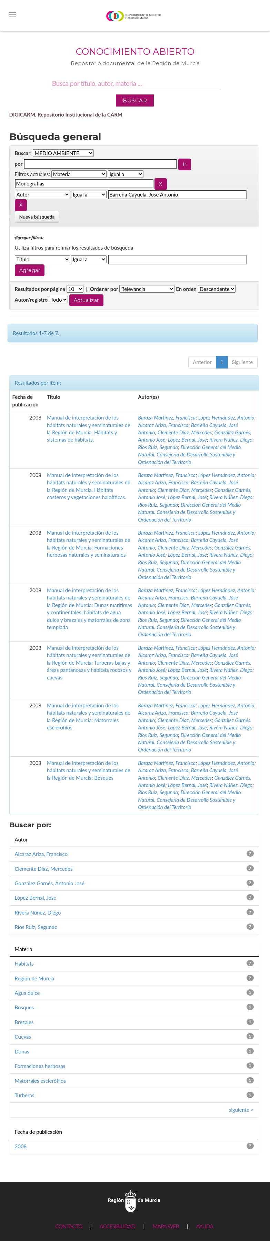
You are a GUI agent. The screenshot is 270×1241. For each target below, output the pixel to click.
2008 (21, 1146)
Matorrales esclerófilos (40, 1081)
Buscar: (23, 153)
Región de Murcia (34, 978)
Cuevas (23, 1036)
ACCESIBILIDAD (117, 1226)
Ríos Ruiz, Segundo (158, 447)
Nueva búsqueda (37, 217)
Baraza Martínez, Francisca (167, 417)
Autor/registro (31, 299)
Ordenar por (104, 289)
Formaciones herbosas (40, 1066)
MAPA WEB (165, 1226)
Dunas (22, 1051)
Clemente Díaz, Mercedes (185, 432)
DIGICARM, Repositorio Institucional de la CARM (66, 114)
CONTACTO (68, 1226)
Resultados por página (40, 289)
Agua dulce (27, 993)
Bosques (24, 1007)
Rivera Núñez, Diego (230, 439)
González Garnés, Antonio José (50, 883)
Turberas (24, 1095)
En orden (186, 289)
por (19, 164)
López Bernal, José (187, 439)
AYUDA (204, 1226)
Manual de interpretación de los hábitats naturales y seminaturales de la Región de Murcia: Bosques (88, 770)
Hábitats (24, 963)
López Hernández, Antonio (226, 417)
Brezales (24, 1022)
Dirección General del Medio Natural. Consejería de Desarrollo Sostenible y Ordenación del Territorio (189, 454)
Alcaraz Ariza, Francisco (163, 425)
